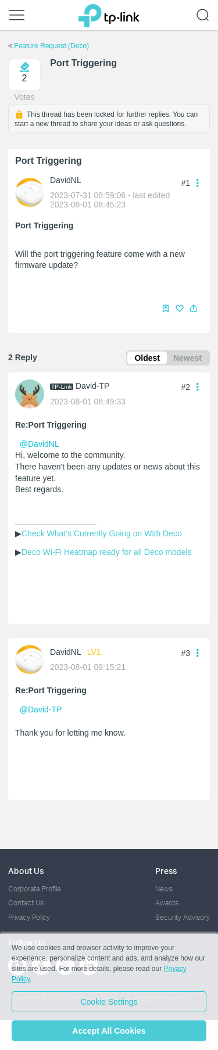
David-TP (92, 385)
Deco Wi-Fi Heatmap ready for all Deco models (107, 552)
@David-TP (41, 709)
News (164, 888)
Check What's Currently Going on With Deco (102, 533)
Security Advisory (182, 917)
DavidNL (65, 180)
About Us (26, 871)
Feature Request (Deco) (51, 46)
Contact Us (26, 902)
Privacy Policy (29, 917)
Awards (166, 902)
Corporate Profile (34, 888)
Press (166, 871)
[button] (193, 308)
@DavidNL (39, 444)
